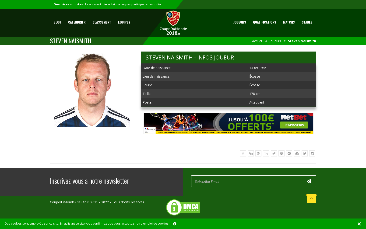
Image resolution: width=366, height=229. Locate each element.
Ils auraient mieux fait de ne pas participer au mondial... (124, 4)
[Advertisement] (228, 138)
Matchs (289, 22)
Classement (102, 22)
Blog (57, 22)
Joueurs (239, 22)
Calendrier (77, 22)
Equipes (124, 22)
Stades (307, 22)
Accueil (257, 41)
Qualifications (264, 22)
